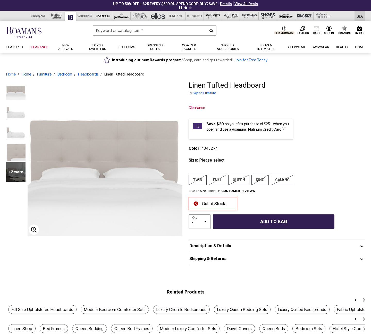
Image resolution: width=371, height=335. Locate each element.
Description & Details (210, 245)
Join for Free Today (250, 60)
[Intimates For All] (249, 16)
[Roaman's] (70, 16)
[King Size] (304, 16)
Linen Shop (22, 328)
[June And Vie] (176, 16)
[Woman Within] (56, 16)
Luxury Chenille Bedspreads (181, 309)
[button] (226, 4)
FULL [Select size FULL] (217, 179)
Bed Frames (54, 328)
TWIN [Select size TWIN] (197, 179)
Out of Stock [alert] (209, 203)
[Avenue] (103, 16)
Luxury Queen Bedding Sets (242, 309)
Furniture (44, 74)
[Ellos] (158, 16)
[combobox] (154, 30)
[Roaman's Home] (23, 32)
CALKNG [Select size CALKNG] (282, 179)
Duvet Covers (239, 328)
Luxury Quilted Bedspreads (302, 309)
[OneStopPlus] (38, 16)
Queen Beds (274, 328)
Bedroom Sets (309, 328)
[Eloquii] (194, 16)
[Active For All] (231, 16)
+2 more (16, 172)
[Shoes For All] (268, 16)
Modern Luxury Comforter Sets (188, 328)
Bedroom (64, 74)
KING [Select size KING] (260, 179)
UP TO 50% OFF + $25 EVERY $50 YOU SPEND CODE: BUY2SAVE (165, 4)
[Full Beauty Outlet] (323, 16)
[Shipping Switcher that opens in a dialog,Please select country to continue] (360, 16)
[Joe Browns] (121, 16)
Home (11, 74)
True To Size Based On (222, 191)
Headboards (88, 74)
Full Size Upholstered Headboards (42, 309)
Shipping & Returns (207, 258)
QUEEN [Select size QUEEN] (239, 179)
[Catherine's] (85, 16)
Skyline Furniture (204, 93)
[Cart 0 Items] (360, 30)
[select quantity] (200, 221)
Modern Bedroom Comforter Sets (115, 309)
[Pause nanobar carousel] (180, 8)
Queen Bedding (89, 328)
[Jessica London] (140, 16)
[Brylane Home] (286, 16)
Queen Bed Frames (131, 328)
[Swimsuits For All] (213, 16)
